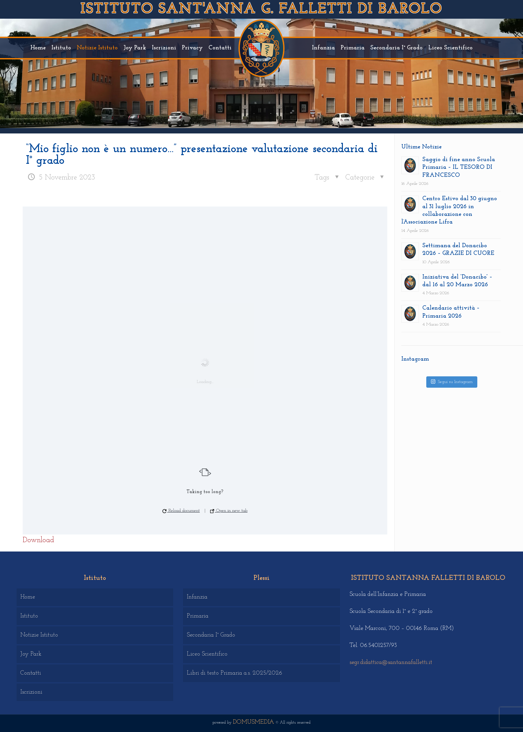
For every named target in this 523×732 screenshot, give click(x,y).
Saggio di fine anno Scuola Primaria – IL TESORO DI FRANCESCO (458, 167)
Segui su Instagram (451, 381)
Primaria (197, 616)
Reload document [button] (181, 510)
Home (27, 597)
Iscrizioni (31, 692)
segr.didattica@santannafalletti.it (391, 662)
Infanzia (197, 597)
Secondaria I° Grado (211, 635)
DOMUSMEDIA (253, 722)
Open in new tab (228, 510)
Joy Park (30, 654)
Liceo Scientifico (207, 654)
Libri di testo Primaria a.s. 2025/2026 (234, 673)
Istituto (29, 616)
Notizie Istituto (39, 635)
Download (38, 540)
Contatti (30, 673)
